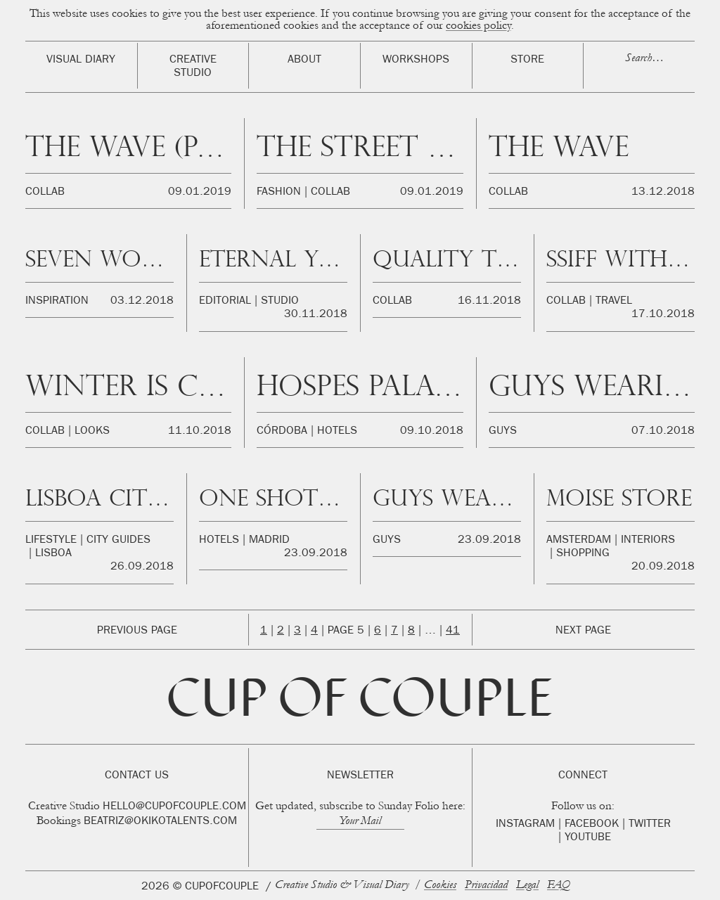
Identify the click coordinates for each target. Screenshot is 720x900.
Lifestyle (51, 540)
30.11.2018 (315, 315)
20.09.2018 (663, 567)
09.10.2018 (431, 431)
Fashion (279, 192)
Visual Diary (80, 60)
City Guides (118, 540)
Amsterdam (578, 540)
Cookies (440, 885)
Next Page (583, 631)
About (304, 60)
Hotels (337, 431)
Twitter (650, 824)
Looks (92, 431)
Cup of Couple (360, 703)
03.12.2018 (142, 301)
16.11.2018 (489, 301)
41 (453, 631)
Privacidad (486, 885)
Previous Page (137, 631)
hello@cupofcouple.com (174, 807)
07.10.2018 (663, 431)
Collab (45, 192)
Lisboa (53, 554)
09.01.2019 (199, 192)
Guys (503, 431)
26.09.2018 (142, 567)
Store (527, 60)
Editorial (225, 301)
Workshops (415, 60)
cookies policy (478, 26)
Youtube (588, 838)
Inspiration (57, 301)
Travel (614, 301)
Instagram (525, 824)
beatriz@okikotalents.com (160, 822)
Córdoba (282, 431)
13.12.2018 (663, 192)
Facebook (592, 824)
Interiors (648, 540)
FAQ (558, 885)
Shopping (583, 554)
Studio (280, 301)
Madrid (269, 540)
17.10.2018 (663, 315)
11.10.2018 (199, 431)
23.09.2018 (315, 554)
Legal (527, 885)
